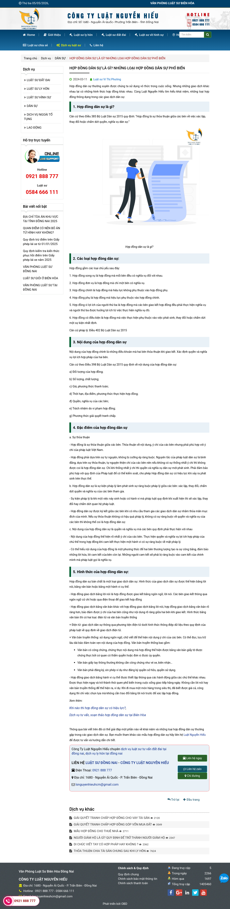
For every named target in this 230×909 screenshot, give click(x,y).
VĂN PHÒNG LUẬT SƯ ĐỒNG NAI (37, 269)
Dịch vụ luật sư (69, 45)
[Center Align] (207, 35)
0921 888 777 (102, 770)
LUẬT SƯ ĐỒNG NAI (102, 763)
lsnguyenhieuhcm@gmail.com (97, 784)
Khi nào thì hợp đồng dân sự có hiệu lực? (97, 708)
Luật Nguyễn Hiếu (195, 734)
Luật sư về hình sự (149, 35)
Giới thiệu (52, 35)
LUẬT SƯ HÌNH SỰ (39, 97)
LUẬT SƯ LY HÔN (38, 89)
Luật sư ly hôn (80, 35)
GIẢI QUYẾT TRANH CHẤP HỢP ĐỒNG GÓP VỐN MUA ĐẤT (115, 824)
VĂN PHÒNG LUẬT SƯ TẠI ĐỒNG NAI (40, 287)
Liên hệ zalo (192, 769)
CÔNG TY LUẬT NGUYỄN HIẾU (144, 763)
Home (29, 35)
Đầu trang (191, 799)
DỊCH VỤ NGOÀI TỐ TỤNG (38, 117)
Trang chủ (30, 58)
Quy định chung (128, 874)
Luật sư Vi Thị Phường (107, 79)
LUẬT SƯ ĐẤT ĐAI (38, 80)
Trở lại (173, 799)
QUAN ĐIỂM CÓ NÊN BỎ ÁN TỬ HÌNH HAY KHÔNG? (41, 230)
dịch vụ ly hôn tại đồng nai (103, 753)
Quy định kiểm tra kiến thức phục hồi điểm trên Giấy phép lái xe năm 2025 (41, 255)
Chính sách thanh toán (133, 883)
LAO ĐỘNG (34, 127)
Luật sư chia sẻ (35, 45)
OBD (124, 904)
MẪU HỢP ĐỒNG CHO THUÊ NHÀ (99, 831)
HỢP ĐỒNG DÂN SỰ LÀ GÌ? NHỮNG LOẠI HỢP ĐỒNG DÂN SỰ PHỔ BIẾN (117, 58)
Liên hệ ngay (192, 758)
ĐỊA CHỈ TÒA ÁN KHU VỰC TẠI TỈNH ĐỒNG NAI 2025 (40, 219)
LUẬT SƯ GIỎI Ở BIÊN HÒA (40, 278)
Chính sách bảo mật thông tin (137, 879)
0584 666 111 (42, 192)
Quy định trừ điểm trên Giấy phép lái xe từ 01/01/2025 (41, 242)
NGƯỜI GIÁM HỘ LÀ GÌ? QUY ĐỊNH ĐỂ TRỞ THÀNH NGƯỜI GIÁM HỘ (122, 837)
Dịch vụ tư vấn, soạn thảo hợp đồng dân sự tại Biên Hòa (107, 715)
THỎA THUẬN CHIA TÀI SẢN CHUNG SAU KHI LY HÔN (112, 851)
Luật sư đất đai (113, 35)
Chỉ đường (192, 775)
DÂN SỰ (60, 58)
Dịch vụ (46, 58)
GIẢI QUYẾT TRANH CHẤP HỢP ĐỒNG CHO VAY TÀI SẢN (114, 818)
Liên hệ (96, 45)
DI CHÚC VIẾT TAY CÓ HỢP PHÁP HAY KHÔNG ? (109, 844)
